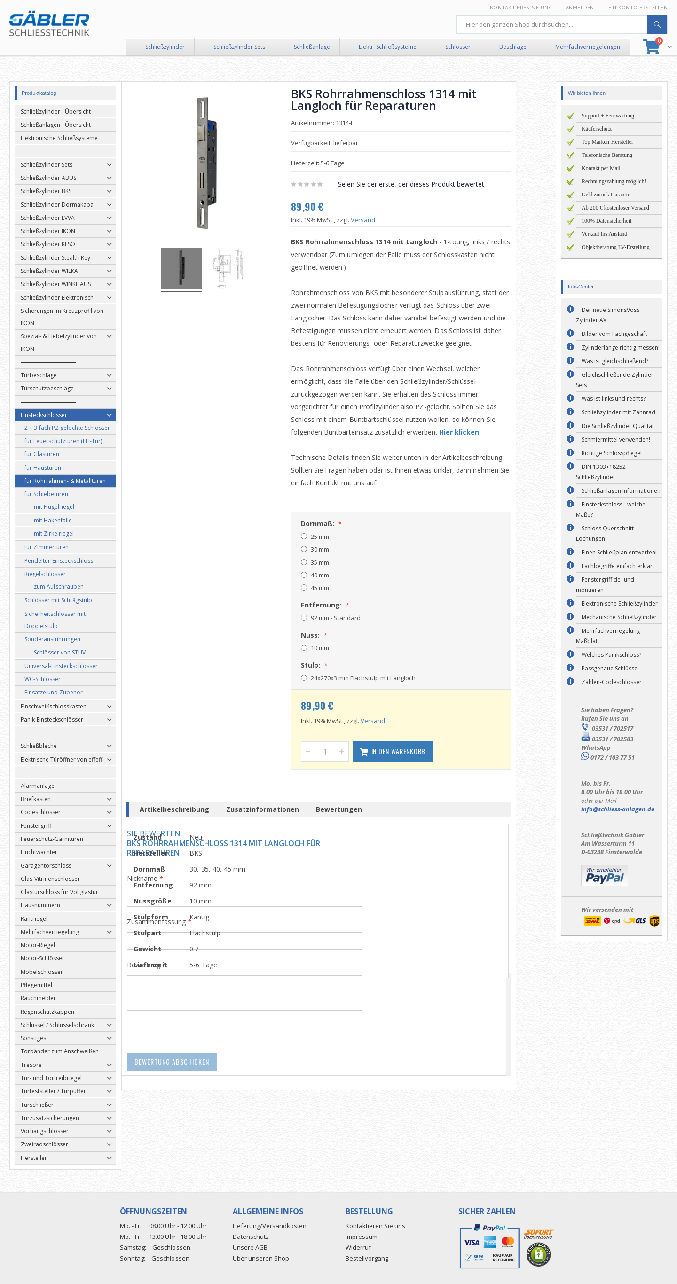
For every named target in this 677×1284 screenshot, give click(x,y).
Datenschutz (251, 1236)
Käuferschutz (597, 128)
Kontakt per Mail (601, 168)
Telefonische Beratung (607, 155)
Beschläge (513, 47)
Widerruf (358, 1247)
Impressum (362, 1236)
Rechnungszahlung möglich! (614, 181)
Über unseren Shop (261, 1258)
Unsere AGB (250, 1247)
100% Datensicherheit (606, 221)
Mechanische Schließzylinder (619, 617)
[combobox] (562, 24)
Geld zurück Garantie (606, 194)
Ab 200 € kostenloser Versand (615, 207)
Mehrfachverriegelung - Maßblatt (609, 636)
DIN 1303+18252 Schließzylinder (601, 472)
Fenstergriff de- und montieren (605, 585)
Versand (382, 220)
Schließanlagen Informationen (621, 491)
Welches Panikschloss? (611, 655)
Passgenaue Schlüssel (610, 668)
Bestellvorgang (367, 1258)
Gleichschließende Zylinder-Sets (615, 380)
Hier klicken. (480, 432)
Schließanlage (312, 47)
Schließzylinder (165, 47)
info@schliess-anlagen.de (617, 809)
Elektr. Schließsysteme (388, 47)
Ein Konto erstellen (638, 7)
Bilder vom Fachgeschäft (614, 334)
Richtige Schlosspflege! (612, 453)
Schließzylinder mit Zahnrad (618, 412)
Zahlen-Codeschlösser (612, 682)
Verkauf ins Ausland (604, 234)
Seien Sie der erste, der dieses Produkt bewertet (431, 183)
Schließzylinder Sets (239, 47)
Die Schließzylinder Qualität (618, 426)
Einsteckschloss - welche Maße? (611, 509)
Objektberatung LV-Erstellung (616, 247)
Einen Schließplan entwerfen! (619, 552)
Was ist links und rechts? (614, 399)
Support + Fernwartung (608, 115)
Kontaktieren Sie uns (520, 7)
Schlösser (458, 47)
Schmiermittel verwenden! (616, 440)
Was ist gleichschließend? (615, 361)
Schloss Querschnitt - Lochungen (606, 533)
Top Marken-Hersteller (607, 142)
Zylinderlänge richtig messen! (621, 347)
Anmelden (580, 7)
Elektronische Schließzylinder (620, 603)
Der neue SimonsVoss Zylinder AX (607, 315)
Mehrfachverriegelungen (587, 47)
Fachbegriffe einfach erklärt (618, 566)
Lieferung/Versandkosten (270, 1226)
